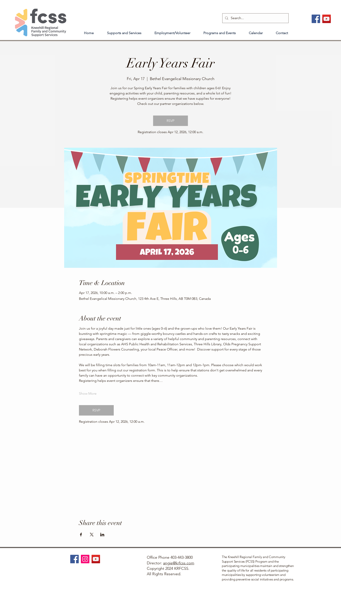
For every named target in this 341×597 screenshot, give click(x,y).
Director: (155, 563)
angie (168, 563)
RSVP (170, 121)
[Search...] (255, 18)
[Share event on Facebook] (81, 534)
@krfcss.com (183, 563)
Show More (88, 393)
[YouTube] (326, 19)
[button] (124, 31)
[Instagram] (85, 559)
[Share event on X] (92, 534)
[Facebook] (316, 19)
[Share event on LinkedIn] (102, 534)
